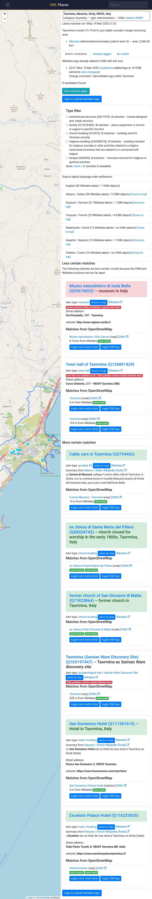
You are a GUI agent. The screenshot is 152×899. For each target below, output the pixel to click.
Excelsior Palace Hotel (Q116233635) (103, 815)
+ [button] (5, 14)
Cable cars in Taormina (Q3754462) (102, 454)
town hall (83, 370)
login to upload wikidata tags (81, 99)
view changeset (90, 72)
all (84, 166)
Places (59, 5)
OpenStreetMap (43, 898)
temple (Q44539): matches (108, 160)
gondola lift (85, 465)
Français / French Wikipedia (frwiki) (106, 745)
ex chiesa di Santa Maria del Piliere (90, 565)
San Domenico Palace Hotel (86, 785)
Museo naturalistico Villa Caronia (89, 336)
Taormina (75, 398)
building (92, 740)
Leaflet (30, 898)
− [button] (5, 19)
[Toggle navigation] (7, 4)
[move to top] (139, 194)
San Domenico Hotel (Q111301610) (102, 723)
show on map (98, 302)
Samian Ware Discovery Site (121, 672)
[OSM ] (123, 336)
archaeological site (90, 672)
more (77, 166)
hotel (81, 740)
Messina (74, 41)
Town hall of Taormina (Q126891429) (100, 364)
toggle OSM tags (111, 347)
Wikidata (115, 302)
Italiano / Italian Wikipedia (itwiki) (105, 470)
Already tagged (102, 54)
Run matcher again (75, 91)
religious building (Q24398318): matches (106, 147)
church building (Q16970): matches (103, 135)
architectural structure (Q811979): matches (108, 119)
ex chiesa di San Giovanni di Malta (90, 629)
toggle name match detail (84, 347)
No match (123, 54)
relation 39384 (134, 18)
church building (87, 553)
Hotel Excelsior (78, 868)
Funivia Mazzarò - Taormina (86, 497)
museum (83, 302)
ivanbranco (106, 68)
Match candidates (76, 54)
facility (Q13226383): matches (106, 127)
